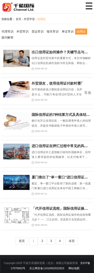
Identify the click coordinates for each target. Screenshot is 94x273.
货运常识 (38, 31)
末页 (72, 241)
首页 (18, 19)
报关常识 (53, 31)
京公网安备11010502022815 (46, 268)
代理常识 (8, 31)
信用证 (41, 19)
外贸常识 (23, 31)
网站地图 (73, 268)
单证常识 (68, 31)
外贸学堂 (29, 19)
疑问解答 (8, 37)
